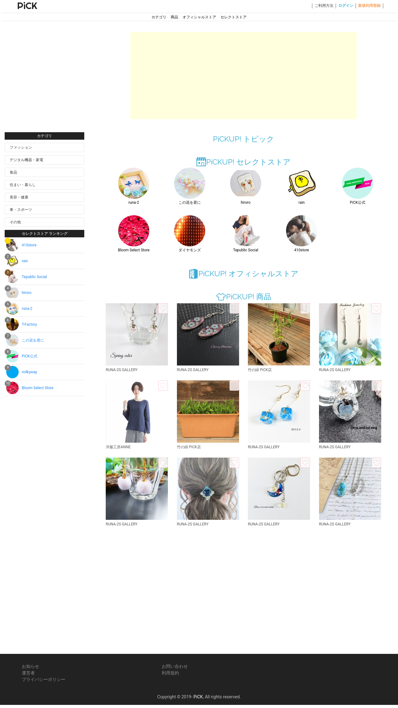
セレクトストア (233, 17)
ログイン (345, 5)
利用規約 (170, 672)
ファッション (21, 147)
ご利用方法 (324, 5)
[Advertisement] (44, 83)
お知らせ (30, 666)
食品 (13, 172)
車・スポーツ (21, 209)
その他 (15, 222)
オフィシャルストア (199, 17)
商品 (174, 17)
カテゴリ (158, 17)
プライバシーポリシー (43, 679)
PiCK (27, 5)
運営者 (28, 672)
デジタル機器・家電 (26, 160)
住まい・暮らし (23, 185)
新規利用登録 (369, 5)
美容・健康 (19, 197)
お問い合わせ (175, 666)
